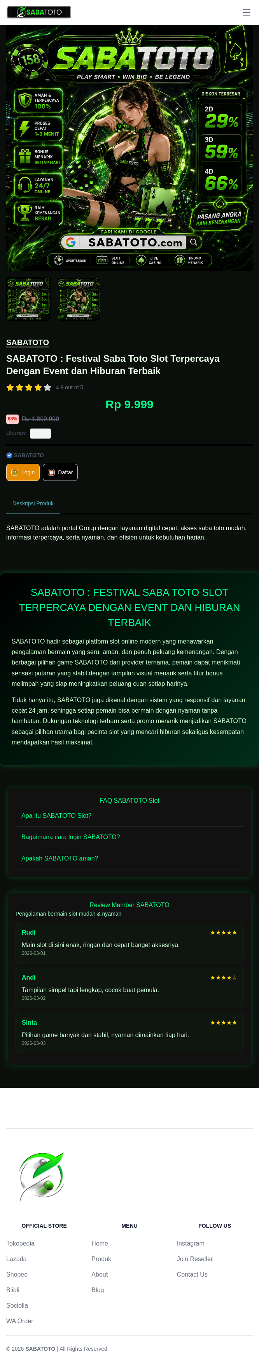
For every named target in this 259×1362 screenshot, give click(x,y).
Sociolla (17, 1305)
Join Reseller (195, 1259)
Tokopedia (20, 1243)
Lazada (16, 1259)
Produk (101, 1259)
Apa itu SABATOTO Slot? (56, 815)
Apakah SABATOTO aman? (59, 858)
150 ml (40, 433)
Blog (97, 1290)
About (99, 1274)
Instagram (191, 1243)
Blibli (12, 1290)
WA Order (19, 1321)
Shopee (17, 1274)
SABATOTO (27, 342)
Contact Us (192, 1274)
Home (99, 1243)
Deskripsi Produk (33, 503)
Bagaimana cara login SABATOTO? (70, 837)
